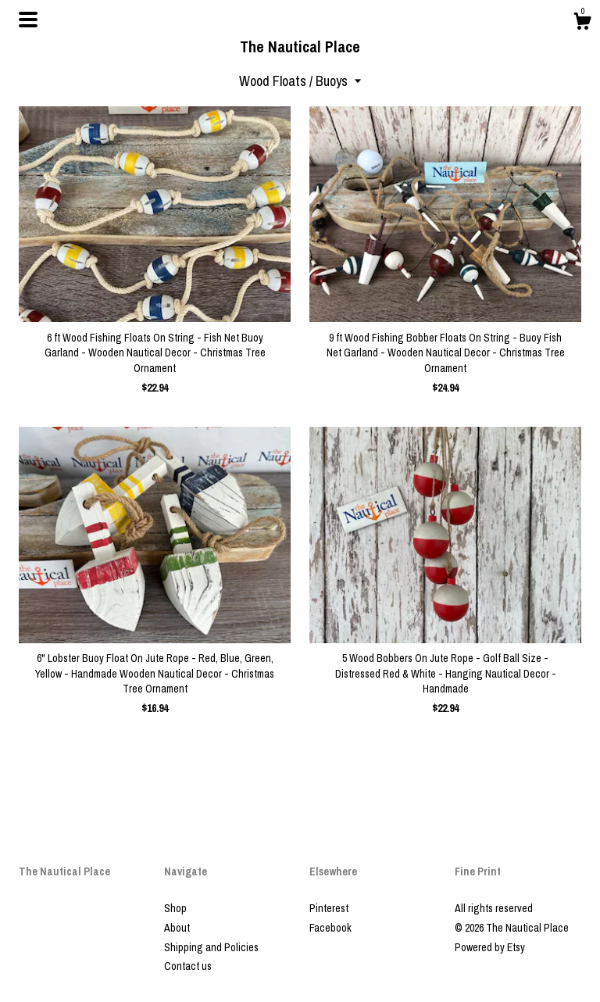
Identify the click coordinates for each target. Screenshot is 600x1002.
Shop (175, 908)
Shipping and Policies (211, 947)
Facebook (330, 928)
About (177, 928)
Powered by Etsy (490, 947)
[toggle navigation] (28, 19)
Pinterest (328, 908)
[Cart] (582, 23)
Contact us (188, 966)
